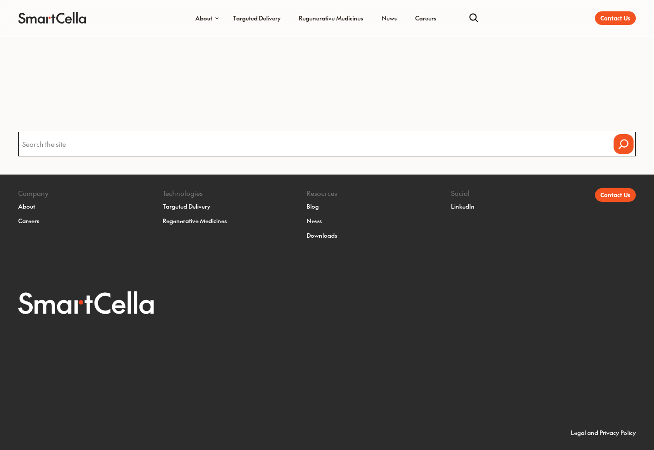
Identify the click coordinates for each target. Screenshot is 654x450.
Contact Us (615, 18)
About (203, 18)
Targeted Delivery (257, 18)
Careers (425, 18)
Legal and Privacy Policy (603, 432)
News (389, 18)
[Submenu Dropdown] (217, 18)
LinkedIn (463, 206)
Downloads (322, 235)
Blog (313, 206)
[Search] (474, 18)
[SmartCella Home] (46, 18)
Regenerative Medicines (331, 18)
